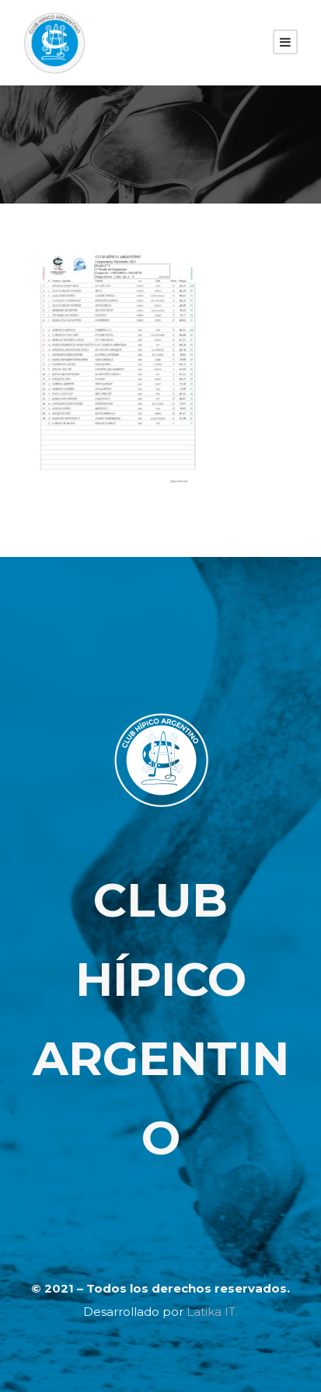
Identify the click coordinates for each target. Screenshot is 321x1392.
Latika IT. (212, 1311)
